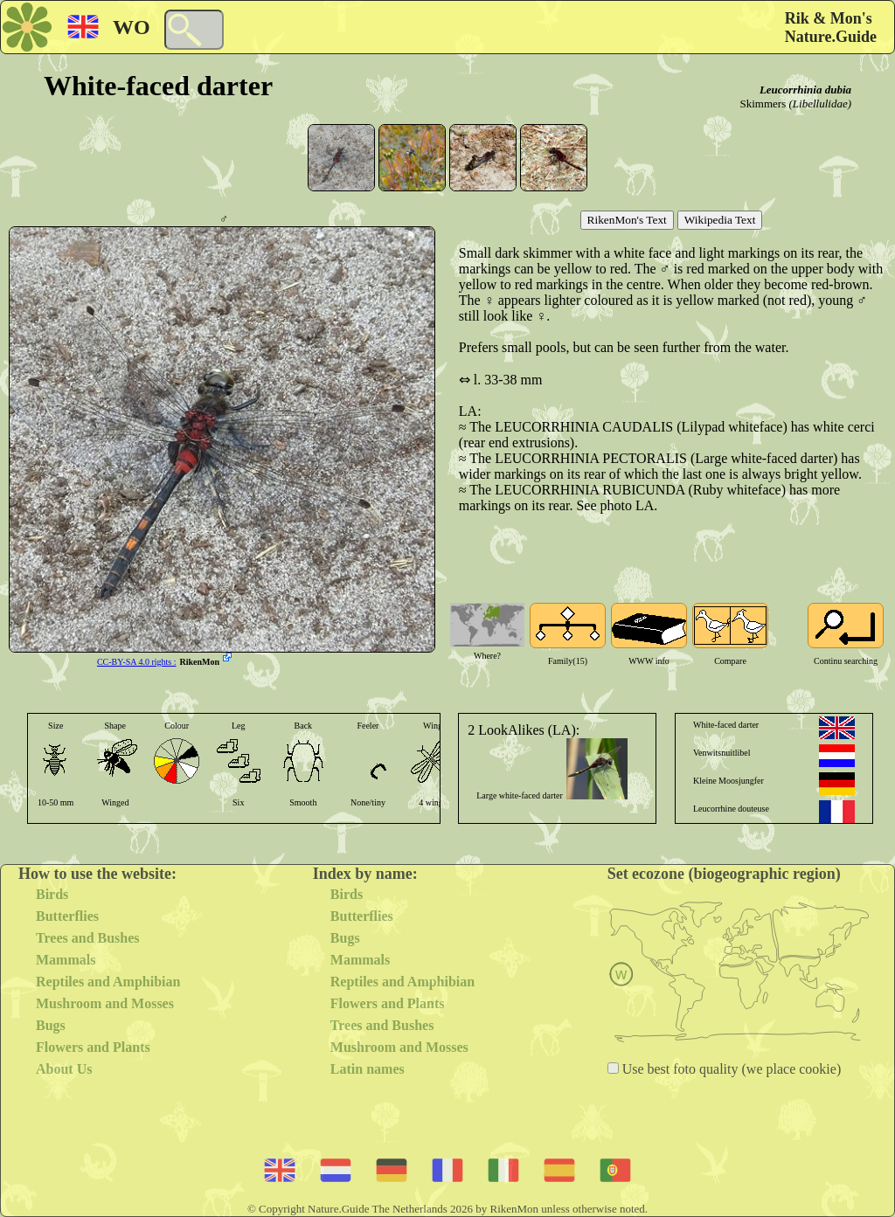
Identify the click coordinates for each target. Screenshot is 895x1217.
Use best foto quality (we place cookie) (730, 1068)
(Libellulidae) (820, 103)
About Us (64, 1068)
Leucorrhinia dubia (805, 89)
